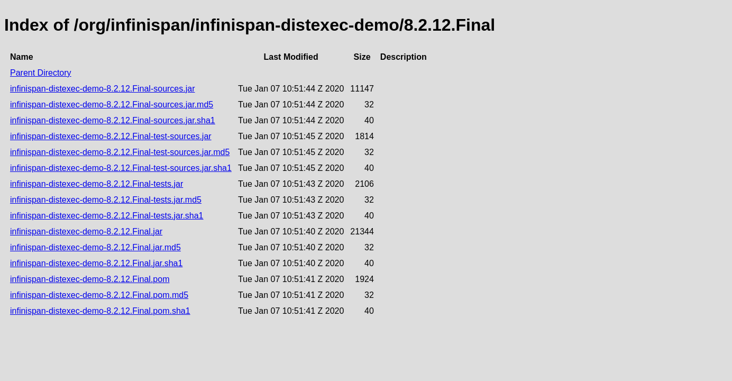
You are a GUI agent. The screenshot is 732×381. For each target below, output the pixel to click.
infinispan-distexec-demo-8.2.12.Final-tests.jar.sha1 (107, 215)
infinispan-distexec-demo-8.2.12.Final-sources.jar (102, 88)
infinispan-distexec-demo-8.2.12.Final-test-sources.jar (111, 136)
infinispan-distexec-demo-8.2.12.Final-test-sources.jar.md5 (120, 152)
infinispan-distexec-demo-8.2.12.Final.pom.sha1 (100, 310)
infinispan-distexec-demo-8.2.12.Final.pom (89, 279)
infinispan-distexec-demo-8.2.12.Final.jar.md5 (95, 247)
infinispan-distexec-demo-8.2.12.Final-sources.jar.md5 (111, 104)
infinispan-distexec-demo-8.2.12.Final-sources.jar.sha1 (112, 120)
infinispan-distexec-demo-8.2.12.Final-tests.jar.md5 (106, 199)
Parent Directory (40, 72)
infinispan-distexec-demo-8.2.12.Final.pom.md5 (99, 295)
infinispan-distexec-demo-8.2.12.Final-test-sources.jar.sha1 (121, 168)
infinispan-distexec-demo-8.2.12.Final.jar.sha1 (96, 263)
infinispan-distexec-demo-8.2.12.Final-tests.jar (96, 183)
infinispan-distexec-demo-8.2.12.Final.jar (86, 231)
